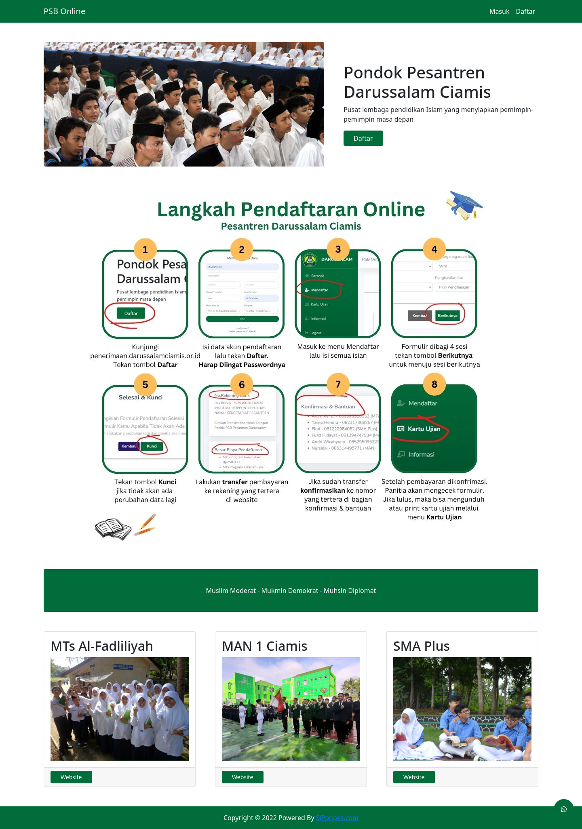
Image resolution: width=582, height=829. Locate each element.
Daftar (525, 11)
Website (71, 777)
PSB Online (64, 11)
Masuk (499, 11)
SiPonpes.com (337, 817)
